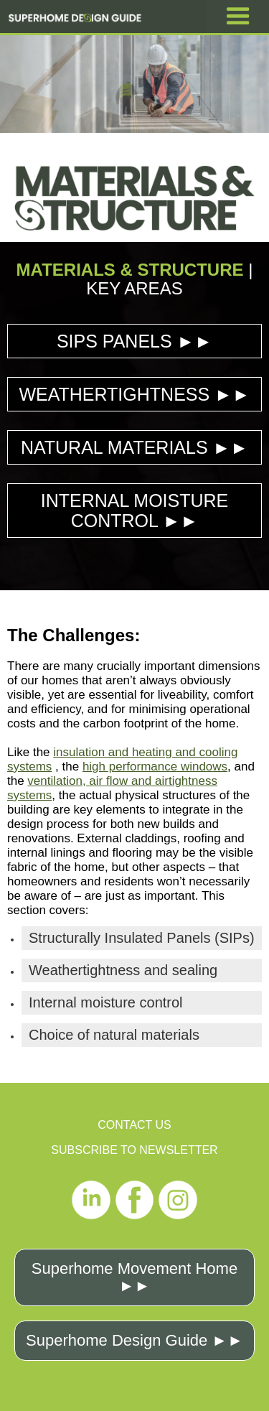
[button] (238, 16)
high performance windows (154, 766)
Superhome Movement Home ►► (134, 1277)
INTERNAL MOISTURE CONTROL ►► (135, 510)
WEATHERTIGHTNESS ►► (134, 394)
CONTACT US (134, 1125)
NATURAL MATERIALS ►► (134, 447)
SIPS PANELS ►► (134, 341)
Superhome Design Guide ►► (134, 1340)
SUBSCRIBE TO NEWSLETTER (134, 1150)
